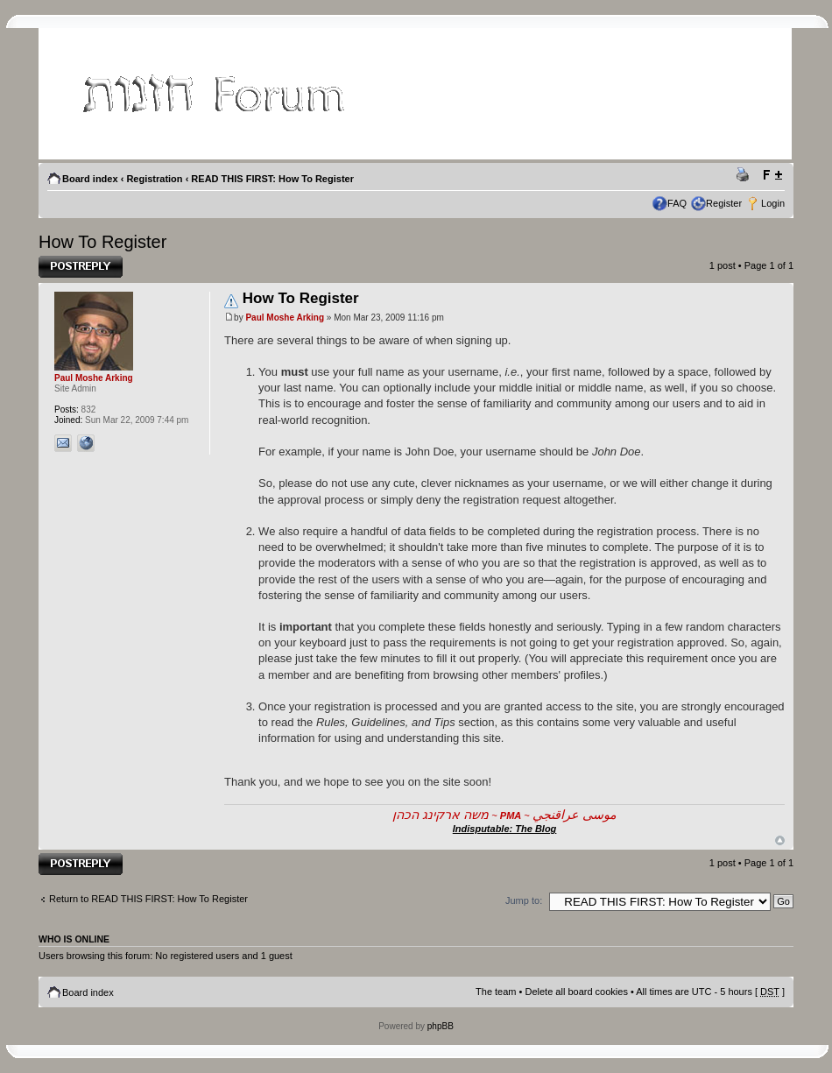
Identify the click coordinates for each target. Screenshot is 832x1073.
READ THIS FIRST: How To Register (272, 178)
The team (496, 991)
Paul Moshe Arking (284, 317)
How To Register (102, 241)
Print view (745, 175)
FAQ (677, 203)
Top (780, 840)
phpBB (440, 1026)
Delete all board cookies (576, 991)
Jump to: (523, 900)
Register (724, 203)
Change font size (772, 175)
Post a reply (81, 267)
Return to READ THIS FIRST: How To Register (148, 898)
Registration (154, 178)
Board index (90, 178)
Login (773, 203)
